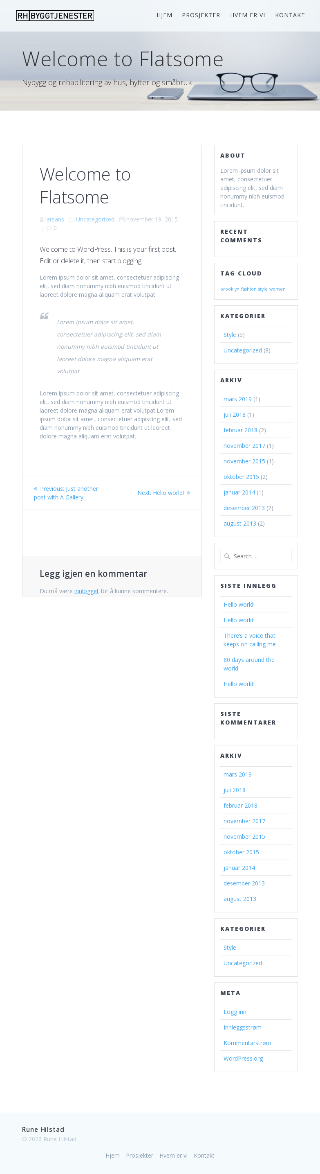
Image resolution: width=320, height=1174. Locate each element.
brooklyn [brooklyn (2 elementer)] (229, 289)
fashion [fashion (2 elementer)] (249, 289)
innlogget (86, 591)
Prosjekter (201, 15)
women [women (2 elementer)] (277, 289)
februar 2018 (240, 430)
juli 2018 (235, 414)
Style (230, 335)
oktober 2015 (241, 477)
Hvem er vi (247, 15)
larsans (54, 219)
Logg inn (235, 1012)
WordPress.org (243, 1058)
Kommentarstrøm (247, 1043)
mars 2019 (238, 399)
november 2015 (244, 461)
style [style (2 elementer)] (263, 289)
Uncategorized (95, 219)
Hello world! (239, 604)
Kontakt (290, 15)
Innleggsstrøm (243, 1027)
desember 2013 (244, 508)
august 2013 (240, 523)
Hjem (164, 15)
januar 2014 (239, 492)
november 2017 (244, 445)
